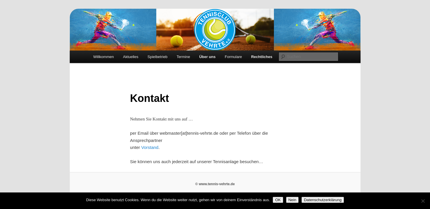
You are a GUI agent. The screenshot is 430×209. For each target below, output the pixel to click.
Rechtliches (261, 57)
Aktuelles (130, 57)
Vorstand (149, 147)
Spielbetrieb (157, 57)
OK (278, 200)
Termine (183, 57)
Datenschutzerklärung (323, 200)
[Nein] (423, 201)
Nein (292, 200)
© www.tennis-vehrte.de (215, 184)
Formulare (233, 57)
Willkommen (103, 57)
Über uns (207, 57)
